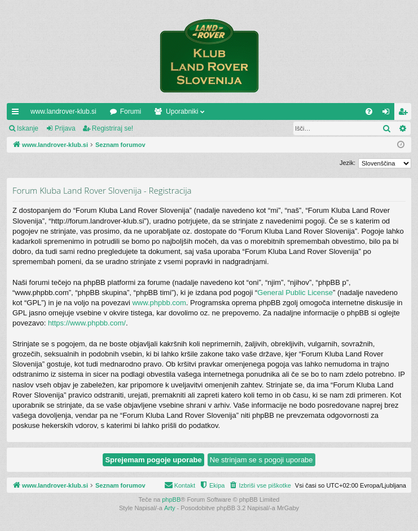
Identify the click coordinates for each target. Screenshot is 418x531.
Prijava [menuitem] (388, 114)
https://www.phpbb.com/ (87, 323)
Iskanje (27, 128)
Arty (169, 508)
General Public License (295, 292)
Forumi (130, 111)
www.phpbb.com (159, 302)
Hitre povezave (17, 114)
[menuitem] (368, 111)
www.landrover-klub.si (63, 111)
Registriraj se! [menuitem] (405, 114)
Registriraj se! (112, 128)
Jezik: (347, 162)
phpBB (171, 499)
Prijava (65, 128)
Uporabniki (182, 111)
